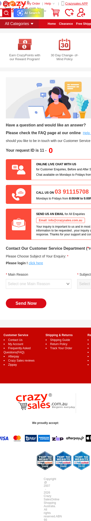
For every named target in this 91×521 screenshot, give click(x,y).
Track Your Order (61, 348)
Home (52, 23)
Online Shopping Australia (51, 503)
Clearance (66, 23)
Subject (85, 274)
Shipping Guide (60, 340)
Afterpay (13, 356)
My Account (15, 344)
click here (36, 263)
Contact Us (15, 340)
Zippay (12, 364)
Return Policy (58, 344)
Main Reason (18, 274)
